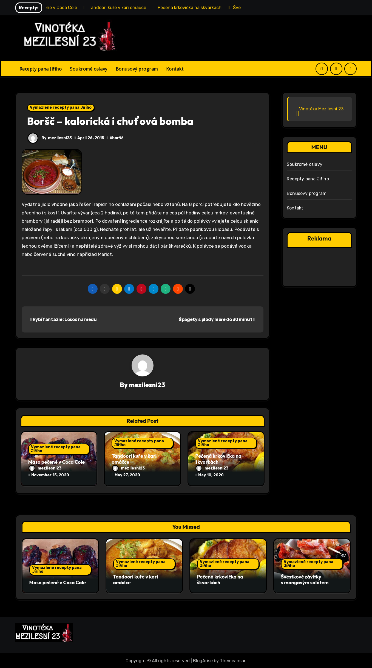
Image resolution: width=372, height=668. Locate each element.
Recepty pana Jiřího (40, 69)
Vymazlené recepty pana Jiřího (61, 107)
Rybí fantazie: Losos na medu (63, 319)
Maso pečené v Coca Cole (56, 462)
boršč (117, 138)
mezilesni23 (60, 138)
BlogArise (203, 660)
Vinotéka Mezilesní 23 (321, 108)
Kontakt (175, 69)
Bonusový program (137, 69)
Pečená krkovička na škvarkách (218, 459)
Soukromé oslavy (88, 69)
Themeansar (232, 660)
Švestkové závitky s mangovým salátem (305, 579)
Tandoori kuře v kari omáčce (134, 459)
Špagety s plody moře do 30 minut (217, 319)
